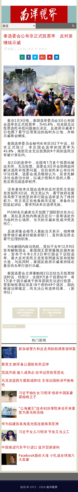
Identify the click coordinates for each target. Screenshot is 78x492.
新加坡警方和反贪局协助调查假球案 (47, 349)
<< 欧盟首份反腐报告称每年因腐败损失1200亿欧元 (25, 312)
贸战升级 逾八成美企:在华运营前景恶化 (33, 372)
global (43, 48)
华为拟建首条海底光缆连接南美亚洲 (30, 424)
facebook (9, 326)
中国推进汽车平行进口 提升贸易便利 (31, 447)
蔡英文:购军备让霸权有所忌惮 (25, 364)
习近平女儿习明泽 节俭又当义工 (44, 432)
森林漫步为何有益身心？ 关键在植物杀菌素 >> (51, 312)
